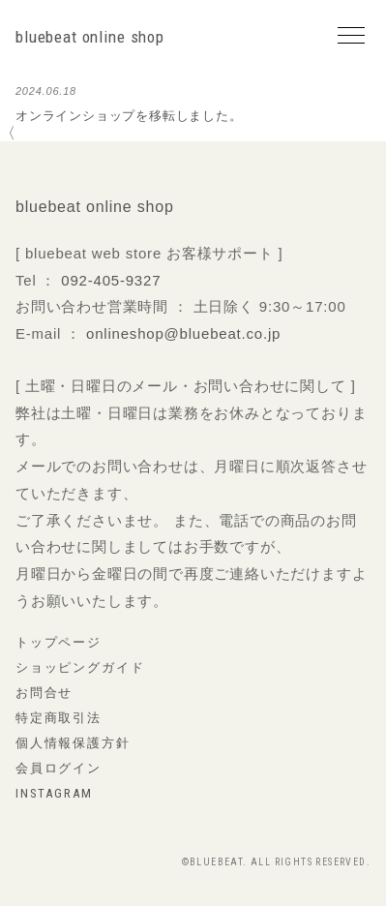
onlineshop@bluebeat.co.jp (183, 333)
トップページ (58, 642)
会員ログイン (58, 768)
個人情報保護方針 (73, 743)
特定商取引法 (58, 717)
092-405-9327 (111, 280)
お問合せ (44, 692)
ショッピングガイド (79, 667)
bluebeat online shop (89, 36)
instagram (53, 793)
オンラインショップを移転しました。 (129, 115)
